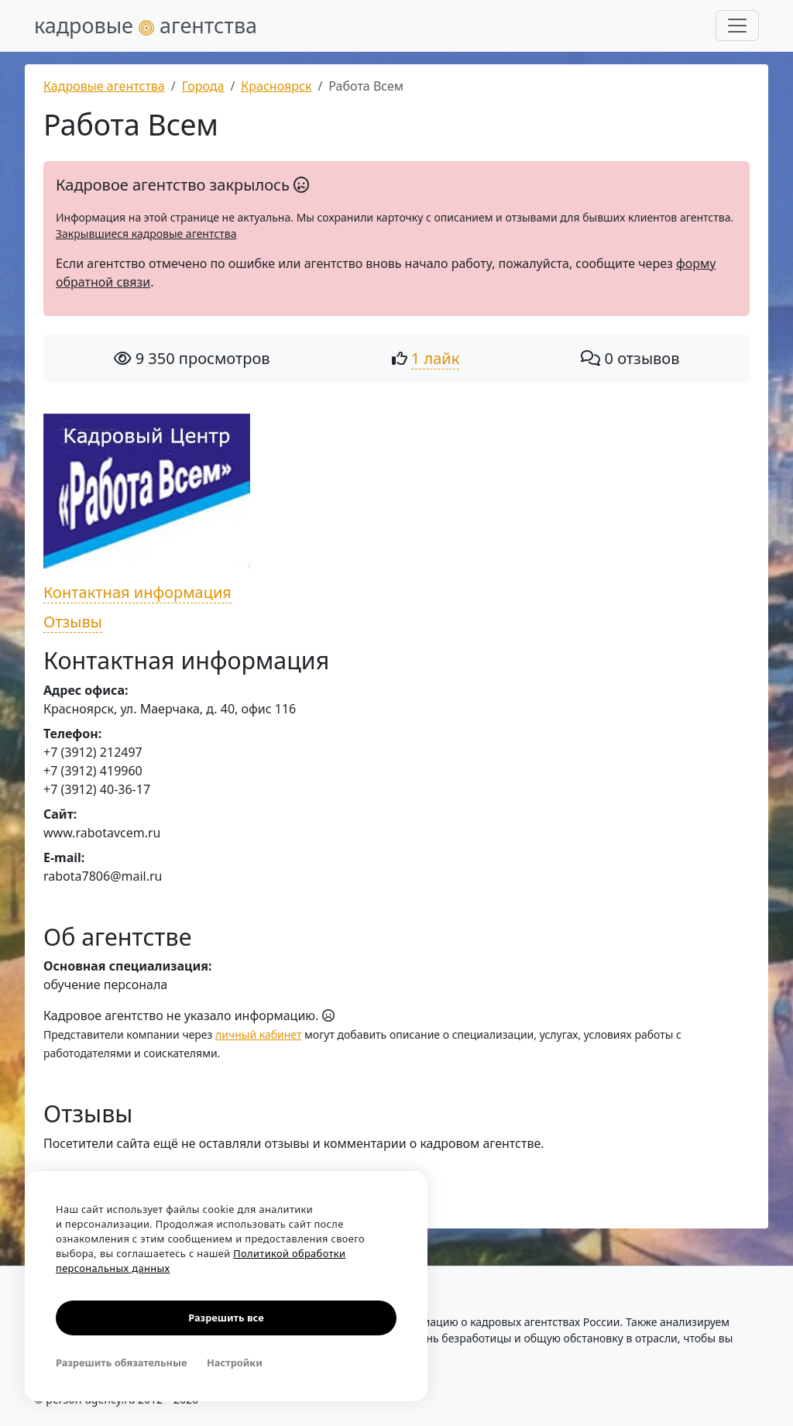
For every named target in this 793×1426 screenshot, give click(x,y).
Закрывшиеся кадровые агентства (146, 233)
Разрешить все (225, 1318)
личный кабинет (258, 1034)
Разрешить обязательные (121, 1362)
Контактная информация (137, 592)
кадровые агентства (145, 25)
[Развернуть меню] (737, 25)
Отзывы (72, 621)
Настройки (235, 1362)
